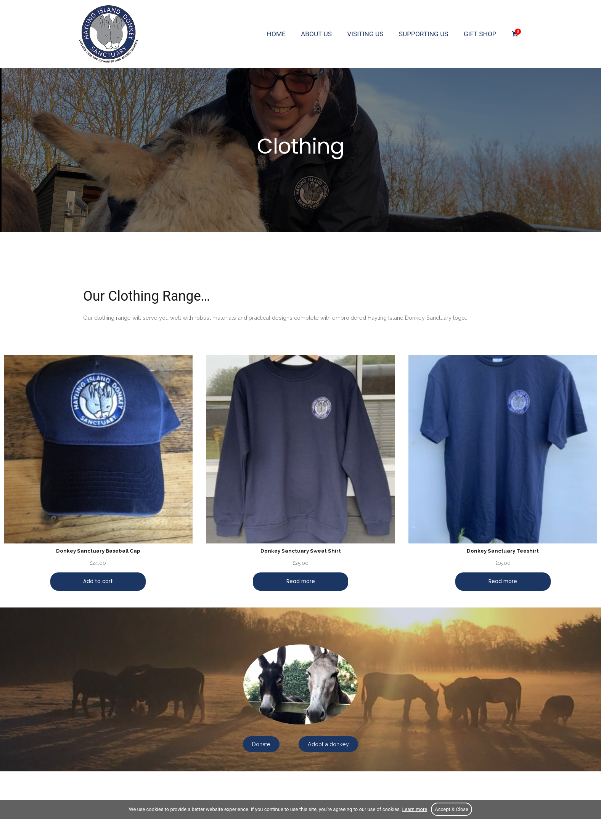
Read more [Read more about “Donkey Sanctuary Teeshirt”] (503, 581)
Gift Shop (480, 34)
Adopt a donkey (328, 744)
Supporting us (423, 34)
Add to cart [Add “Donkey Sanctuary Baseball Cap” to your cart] (98, 581)
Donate (261, 744)
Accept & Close (451, 809)
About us (316, 34)
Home (276, 34)
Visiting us (365, 34)
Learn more (414, 809)
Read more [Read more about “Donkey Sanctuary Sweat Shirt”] (300, 581)
